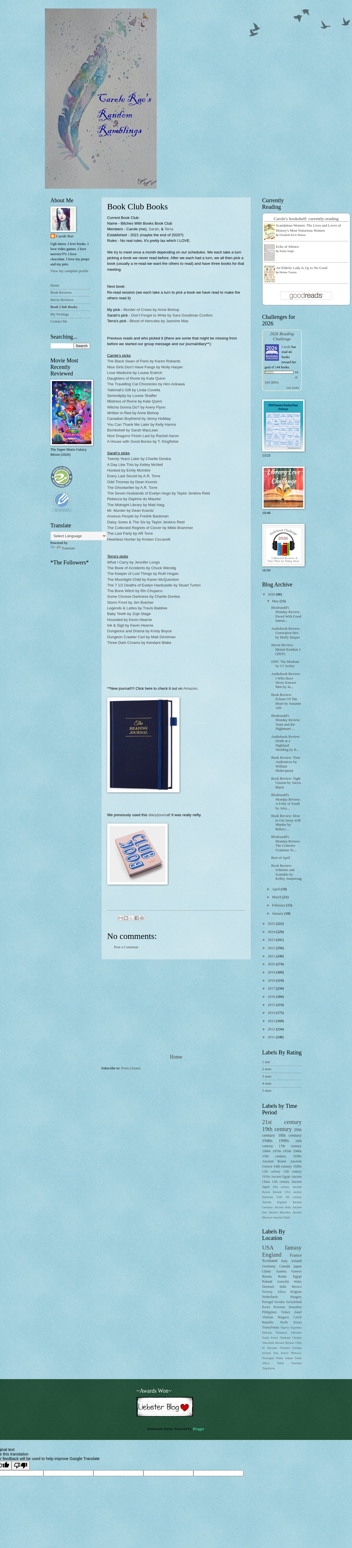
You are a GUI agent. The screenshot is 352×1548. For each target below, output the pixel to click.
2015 (272, 1005)
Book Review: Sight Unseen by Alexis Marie (286, 783)
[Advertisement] (176, 1006)
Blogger (198, 1429)
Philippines (269, 1312)
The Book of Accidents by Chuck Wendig (141, 568)
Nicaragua (268, 1358)
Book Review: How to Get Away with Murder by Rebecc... (286, 822)
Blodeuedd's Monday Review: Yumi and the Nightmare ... (286, 722)
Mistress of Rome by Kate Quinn (134, 401)
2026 (272, 594)
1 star (266, 1062)
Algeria (284, 1327)
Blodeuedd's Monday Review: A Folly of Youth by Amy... (286, 801)
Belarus (289, 1342)
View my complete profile (70, 271)
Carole (286, 347)
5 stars (267, 1091)
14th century (283, 1166)
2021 (272, 956)
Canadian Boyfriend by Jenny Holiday (139, 418)
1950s (287, 1151)
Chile (298, 1342)
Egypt (297, 1276)
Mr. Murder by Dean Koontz (130, 510)
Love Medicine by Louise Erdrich (134, 373)
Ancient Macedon (280, 1212)
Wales (297, 1281)
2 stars (267, 1069)
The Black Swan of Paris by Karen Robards (144, 361)
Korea (266, 1307)
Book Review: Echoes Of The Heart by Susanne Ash (286, 701)
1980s (297, 1151)
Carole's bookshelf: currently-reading (306, 218)
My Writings (60, 314)
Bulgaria (283, 1317)
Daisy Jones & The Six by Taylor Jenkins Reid (146, 522)
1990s (284, 1140)
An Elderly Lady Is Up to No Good (301, 268)
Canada (284, 1266)
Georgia (297, 1347)
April (276, 889)
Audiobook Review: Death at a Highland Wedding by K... (286, 743)
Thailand (285, 1337)
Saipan (289, 1358)
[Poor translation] (21, 1465)
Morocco (296, 1352)
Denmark (268, 1287)
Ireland (296, 1261)
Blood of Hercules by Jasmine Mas (159, 321)
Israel (298, 1312)
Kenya (284, 1352)
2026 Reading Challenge (282, 336)
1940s (267, 1140)
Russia (267, 1276)
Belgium (296, 1292)
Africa (281, 1292)
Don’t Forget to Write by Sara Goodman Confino (172, 315)
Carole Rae (65, 236)
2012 (272, 1029)
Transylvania (270, 1327)
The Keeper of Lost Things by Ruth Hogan (143, 573)
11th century (280, 1182)
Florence (285, 1347)
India (282, 1287)
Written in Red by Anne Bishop (133, 413)
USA (268, 1247)
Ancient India (282, 1207)
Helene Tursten (288, 272)
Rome (282, 1276)
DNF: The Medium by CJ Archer (285, 664)
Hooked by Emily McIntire (128, 470)
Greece (296, 1271)
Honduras (281, 1332)
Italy (284, 1261)
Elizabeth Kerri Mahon (292, 234)
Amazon (190, 688)
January (278, 913)
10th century (281, 1186)
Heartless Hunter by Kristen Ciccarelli (138, 539)
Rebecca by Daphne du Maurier (134, 499)
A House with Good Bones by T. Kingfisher (143, 441)
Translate (63, 548)
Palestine (296, 1332)
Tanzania (296, 1363)
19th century (277, 1129)
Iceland (266, 1352)
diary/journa (158, 815)
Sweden (279, 1302)
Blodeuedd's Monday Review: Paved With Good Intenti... (286, 614)
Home (176, 1057)
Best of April (280, 858)
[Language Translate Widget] (79, 536)
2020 (272, 964)
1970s (276, 1151)
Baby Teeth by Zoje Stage (129, 614)
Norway (267, 1292)
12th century (271, 1171)
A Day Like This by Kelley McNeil (135, 465)
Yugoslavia (268, 1368)
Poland (267, 1281)
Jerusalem (294, 1307)
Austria (281, 1271)
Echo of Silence (287, 247)
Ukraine (296, 1337)
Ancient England (274, 1202)
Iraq (276, 1352)
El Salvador (269, 1347)
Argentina (296, 1327)
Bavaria (279, 1342)
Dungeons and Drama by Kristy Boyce (139, 631)
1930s (297, 1156)
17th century (290, 1146)
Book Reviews (61, 292)
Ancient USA (281, 1192)
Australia (283, 1281)
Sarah (154, 229)
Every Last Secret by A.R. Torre (133, 476)
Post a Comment (126, 947)
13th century (292, 1171)
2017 (272, 988)
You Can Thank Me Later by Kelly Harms (141, 424)
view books (292, 387)
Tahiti (280, 1363)
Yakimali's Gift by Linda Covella (133, 390)
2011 (272, 1037)
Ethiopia (267, 1332)
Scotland (269, 1260)
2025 (272, 924)
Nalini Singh (286, 251)
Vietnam (267, 1317)
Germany (269, 1266)
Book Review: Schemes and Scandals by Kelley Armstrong (286, 872)
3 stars (267, 1076)
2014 (272, 1013)
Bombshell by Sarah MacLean (132, 430)
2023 (272, 940)
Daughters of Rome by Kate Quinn (136, 378)
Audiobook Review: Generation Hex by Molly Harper (286, 633)
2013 (272, 1021)
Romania (279, 1307)
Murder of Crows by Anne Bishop (151, 310)
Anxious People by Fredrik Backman (138, 516)
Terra (169, 229)
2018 (272, 980)
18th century (290, 1135)
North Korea (291, 1322)
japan (298, 1266)
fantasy (293, 1247)
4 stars (267, 1083)
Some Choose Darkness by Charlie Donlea (143, 596)
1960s (266, 1151)
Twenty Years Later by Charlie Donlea (139, 459)
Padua (279, 1358)
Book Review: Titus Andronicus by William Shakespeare (285, 764)
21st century (282, 1122)
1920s (297, 1166)
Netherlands (270, 1297)
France (295, 1255)
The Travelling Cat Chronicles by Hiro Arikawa (146, 384)
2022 (272, 948)
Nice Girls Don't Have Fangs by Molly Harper (145, 367)
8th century (293, 1197)
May (276, 601)
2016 (272, 997)
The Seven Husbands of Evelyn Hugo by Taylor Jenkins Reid (158, 493)
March (277, 897)
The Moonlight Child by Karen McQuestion (143, 579)
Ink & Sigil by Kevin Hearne (130, 625)
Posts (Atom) (130, 1068)
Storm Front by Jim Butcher (130, 602)
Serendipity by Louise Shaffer (132, 396)
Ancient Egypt (280, 1177)
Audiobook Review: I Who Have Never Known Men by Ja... (286, 680)
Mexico (296, 1287)
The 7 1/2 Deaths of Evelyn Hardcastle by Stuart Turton (154, 585)
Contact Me (59, 321)
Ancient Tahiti (281, 1217)
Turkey (285, 1312)
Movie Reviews (62, 300)
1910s (266, 1177)
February (279, 905)
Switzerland (293, 1302)
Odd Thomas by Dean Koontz (132, 482)
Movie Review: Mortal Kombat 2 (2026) (286, 649)
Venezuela (268, 1342)
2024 (272, 932)
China (266, 1271)
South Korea (270, 1337)
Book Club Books (64, 307)
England (272, 1255)
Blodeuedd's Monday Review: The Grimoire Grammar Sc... (286, 843)
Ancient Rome (274, 1161)
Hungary (296, 1297)
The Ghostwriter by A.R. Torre (132, 487)
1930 (279, 1197)
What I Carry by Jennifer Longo (133, 562)
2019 (272, 972)
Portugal (267, 1302)
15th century (274, 1156)
